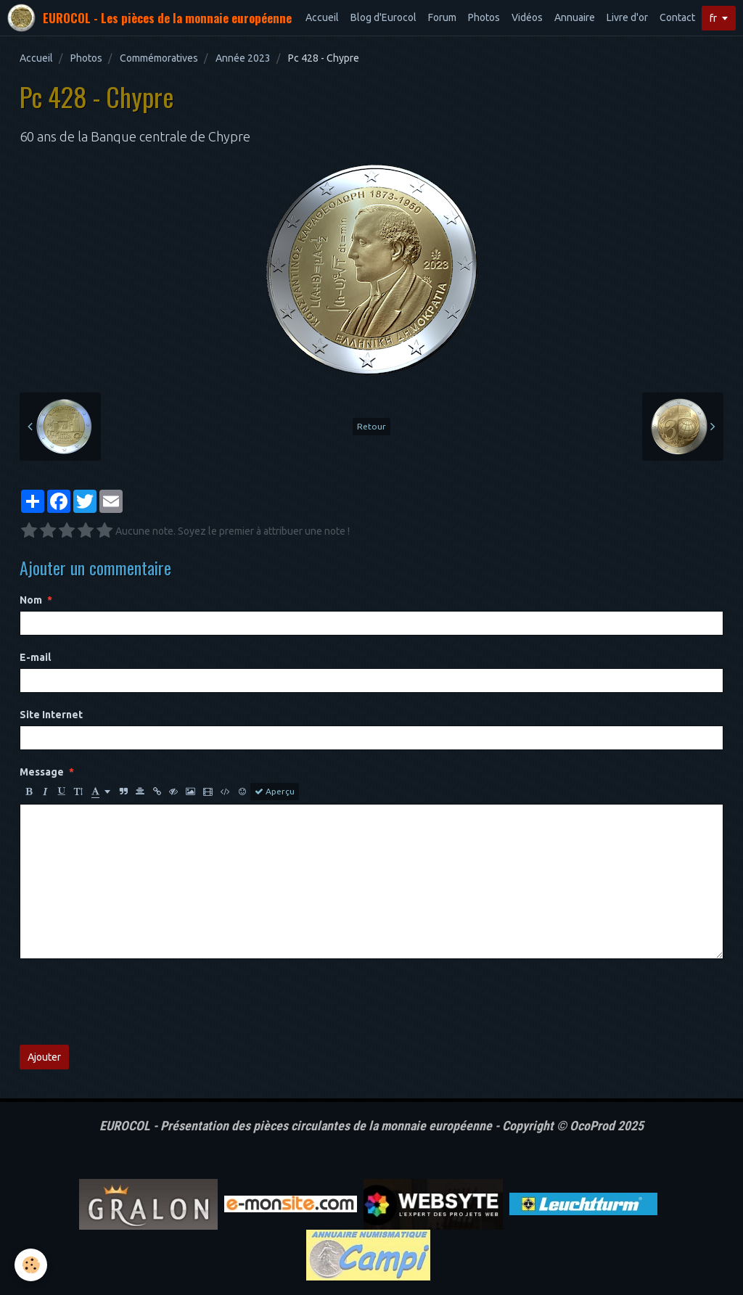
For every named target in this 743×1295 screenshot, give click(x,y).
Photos (484, 17)
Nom (31, 600)
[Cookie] (31, 1265)
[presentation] (130, 1002)
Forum (442, 17)
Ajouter (44, 1057)
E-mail (35, 657)
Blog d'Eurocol (383, 17)
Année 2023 (243, 58)
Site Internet (51, 714)
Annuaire (574, 17)
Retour (371, 426)
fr (713, 18)
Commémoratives (159, 58)
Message (42, 772)
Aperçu (275, 791)
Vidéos (527, 17)
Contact (677, 17)
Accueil (322, 17)
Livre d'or (627, 17)
